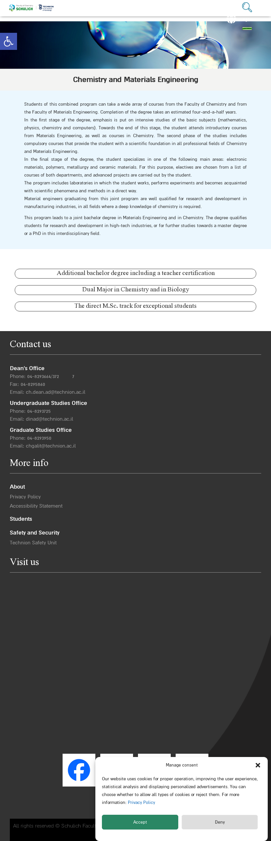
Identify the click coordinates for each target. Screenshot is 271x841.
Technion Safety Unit (33, 543)
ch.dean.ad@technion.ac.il (55, 392)
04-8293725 (39, 411)
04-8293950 (39, 438)
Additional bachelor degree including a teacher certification (136, 273)
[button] (8, 41)
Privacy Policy (140, 802)
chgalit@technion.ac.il (51, 446)
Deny (220, 822)
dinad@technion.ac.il (49, 419)
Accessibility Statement (36, 506)
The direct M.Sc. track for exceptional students (135, 306)
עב (246, 19)
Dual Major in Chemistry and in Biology (135, 290)
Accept (140, 822)
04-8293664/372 (43, 376)
